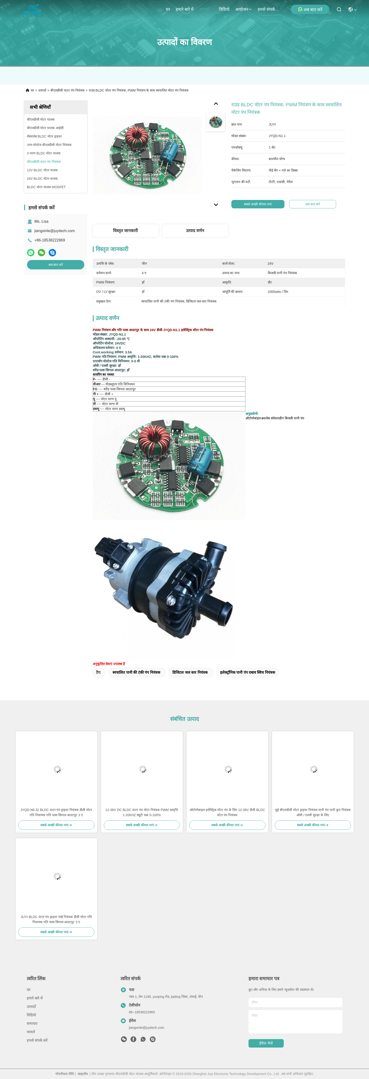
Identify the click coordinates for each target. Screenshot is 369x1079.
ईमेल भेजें (265, 1043)
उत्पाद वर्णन (195, 230)
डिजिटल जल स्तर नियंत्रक (189, 672)
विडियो (224, 9)
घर (168, 9)
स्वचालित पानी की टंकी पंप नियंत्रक (136, 672)
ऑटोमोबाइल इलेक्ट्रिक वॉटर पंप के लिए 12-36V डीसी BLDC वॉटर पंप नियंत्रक (227, 812)
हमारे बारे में (185, 9)
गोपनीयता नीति (64, 1074)
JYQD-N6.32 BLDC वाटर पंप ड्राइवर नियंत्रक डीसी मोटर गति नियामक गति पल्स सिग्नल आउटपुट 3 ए (56, 812)
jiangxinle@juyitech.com (55, 231)
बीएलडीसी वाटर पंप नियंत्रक (67, 90)
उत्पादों (206, 9)
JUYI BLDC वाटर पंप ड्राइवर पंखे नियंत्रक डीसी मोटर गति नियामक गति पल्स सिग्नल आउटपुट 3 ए (56, 919)
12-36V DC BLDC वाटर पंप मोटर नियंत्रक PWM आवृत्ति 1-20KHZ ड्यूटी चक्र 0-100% (141, 812)
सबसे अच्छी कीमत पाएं (260, 204)
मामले (31, 1032)
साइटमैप (83, 1074)
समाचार (32, 1023)
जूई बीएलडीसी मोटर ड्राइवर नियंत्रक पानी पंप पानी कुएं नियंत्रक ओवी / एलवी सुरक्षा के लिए (313, 812)
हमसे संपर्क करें (269, 9)
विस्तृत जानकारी (125, 230)
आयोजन (243, 9)
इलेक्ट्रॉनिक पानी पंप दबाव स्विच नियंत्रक (247, 672)
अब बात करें (310, 9)
